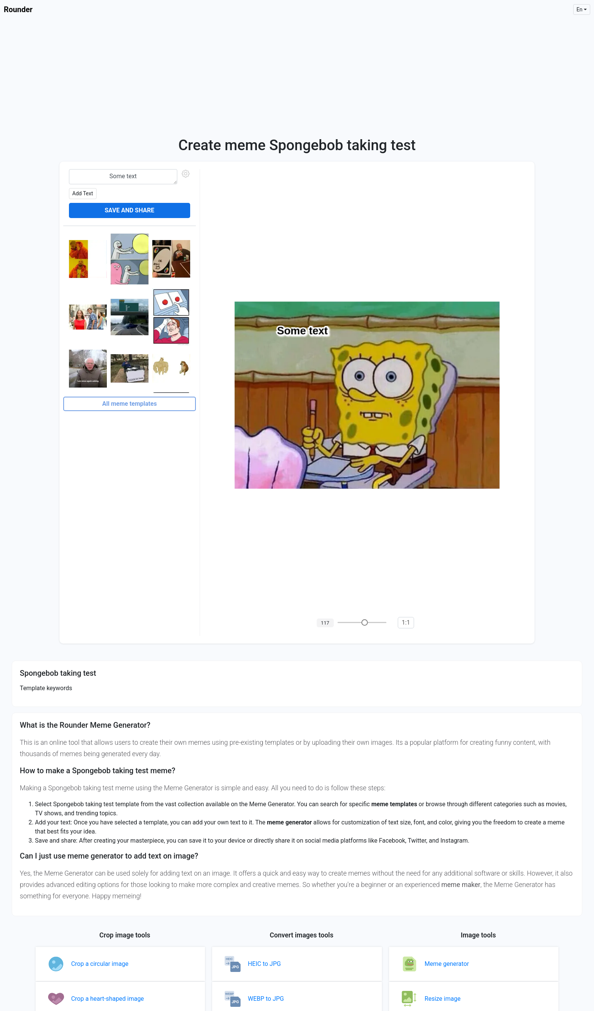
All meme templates (129, 403)
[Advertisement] (297, 76)
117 (325, 623)
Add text (82, 193)
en (580, 9)
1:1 (406, 622)
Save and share (129, 210)
